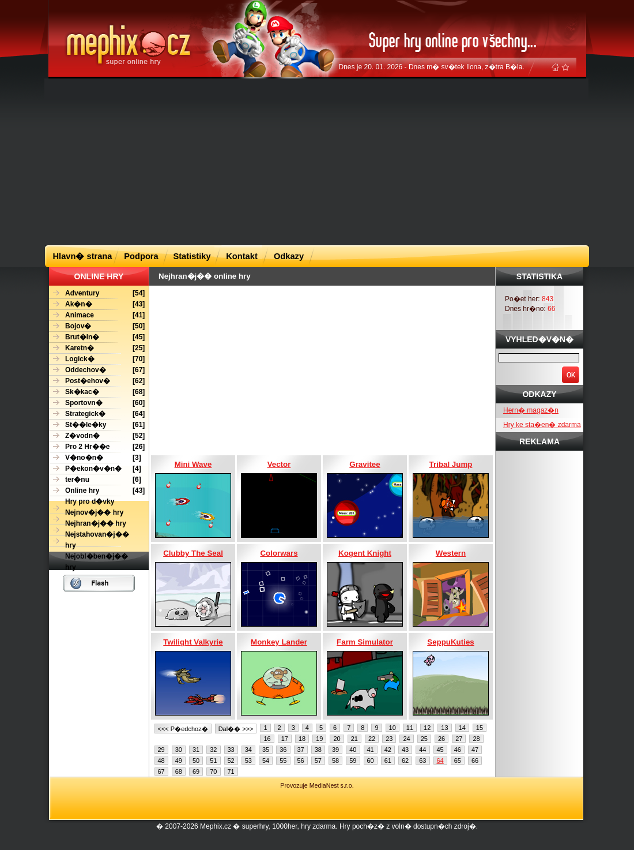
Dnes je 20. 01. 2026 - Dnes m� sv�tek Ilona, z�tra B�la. (431, 67)
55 (283, 760)
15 (479, 727)
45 (440, 749)
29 (161, 749)
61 (387, 760)
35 (265, 749)
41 (370, 749)
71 (231, 771)
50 (196, 760)
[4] (95, 468)
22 (371, 738)
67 (161, 771)
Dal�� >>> (236, 728)
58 (335, 760)
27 (458, 738)
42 (387, 749)
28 (476, 738)
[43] (97, 304)
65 (457, 760)
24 (406, 738)
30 (178, 749)
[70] (97, 359)
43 (405, 749)
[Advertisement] (275, 161)
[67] (97, 370)
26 (441, 738)
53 (248, 760)
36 (283, 749)
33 (231, 749)
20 (336, 738)
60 (370, 760)
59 (352, 760)
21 (354, 738)
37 (300, 749)
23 (389, 738)
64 (440, 760)
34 (248, 749)
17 (284, 738)
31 (196, 749)
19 (319, 738)
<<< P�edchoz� (183, 728)
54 (265, 760)
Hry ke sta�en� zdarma (542, 425)
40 (352, 749)
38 (318, 749)
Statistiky (191, 256)
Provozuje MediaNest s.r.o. (316, 785)
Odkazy (289, 256)
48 (161, 760)
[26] (97, 446)
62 (405, 760)
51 (213, 760)
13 (444, 727)
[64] (97, 414)
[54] (97, 293)
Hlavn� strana (82, 256)
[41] (97, 315)
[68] (97, 392)
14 (462, 727)
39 (335, 749)
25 (424, 738)
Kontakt (242, 256)
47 (474, 749)
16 (266, 738)
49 (178, 760)
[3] (95, 457)
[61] (97, 425)
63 (422, 760)
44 (422, 749)
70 (213, 771)
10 (392, 727)
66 (474, 760)
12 (427, 727)
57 (318, 760)
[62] (97, 381)
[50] (97, 326)
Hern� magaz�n (530, 410)
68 (178, 771)
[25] (97, 348)
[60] (97, 403)
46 (457, 749)
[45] (97, 337)
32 (213, 749)
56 (300, 760)
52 (231, 760)
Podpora (141, 256)
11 (409, 727)
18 (302, 738)
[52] (97, 435)
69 (196, 771)
